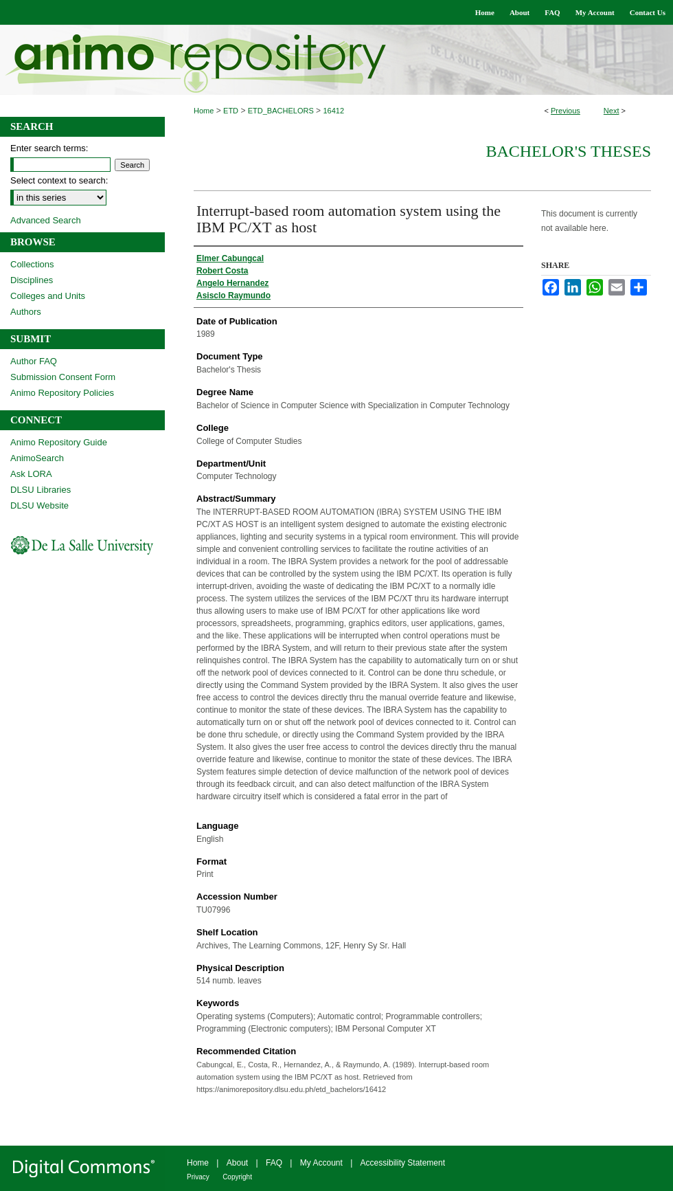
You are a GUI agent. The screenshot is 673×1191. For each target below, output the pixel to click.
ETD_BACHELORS (281, 111)
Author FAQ (33, 361)
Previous (565, 111)
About (237, 1163)
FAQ (274, 1163)
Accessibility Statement (403, 1163)
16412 (333, 111)
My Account (321, 1163)
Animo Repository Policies (62, 393)
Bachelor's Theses (568, 151)
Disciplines (31, 280)
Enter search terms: (49, 148)
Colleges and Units (47, 296)
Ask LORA (31, 474)
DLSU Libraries (40, 490)
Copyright (237, 1177)
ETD (230, 111)
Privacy (198, 1177)
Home (204, 111)
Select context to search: (59, 180)
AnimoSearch (37, 458)
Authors (25, 312)
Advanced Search (45, 220)
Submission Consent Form (62, 377)
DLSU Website (39, 505)
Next (611, 111)
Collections (32, 264)
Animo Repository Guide (58, 442)
